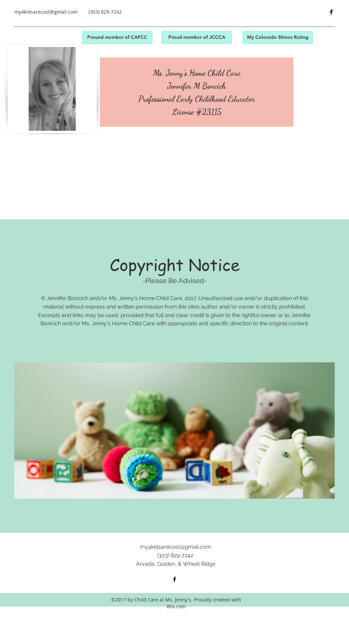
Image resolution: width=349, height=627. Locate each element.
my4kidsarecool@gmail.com (46, 12)
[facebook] (331, 12)
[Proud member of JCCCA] (196, 37)
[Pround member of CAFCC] (117, 37)
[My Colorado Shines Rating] (277, 37)
